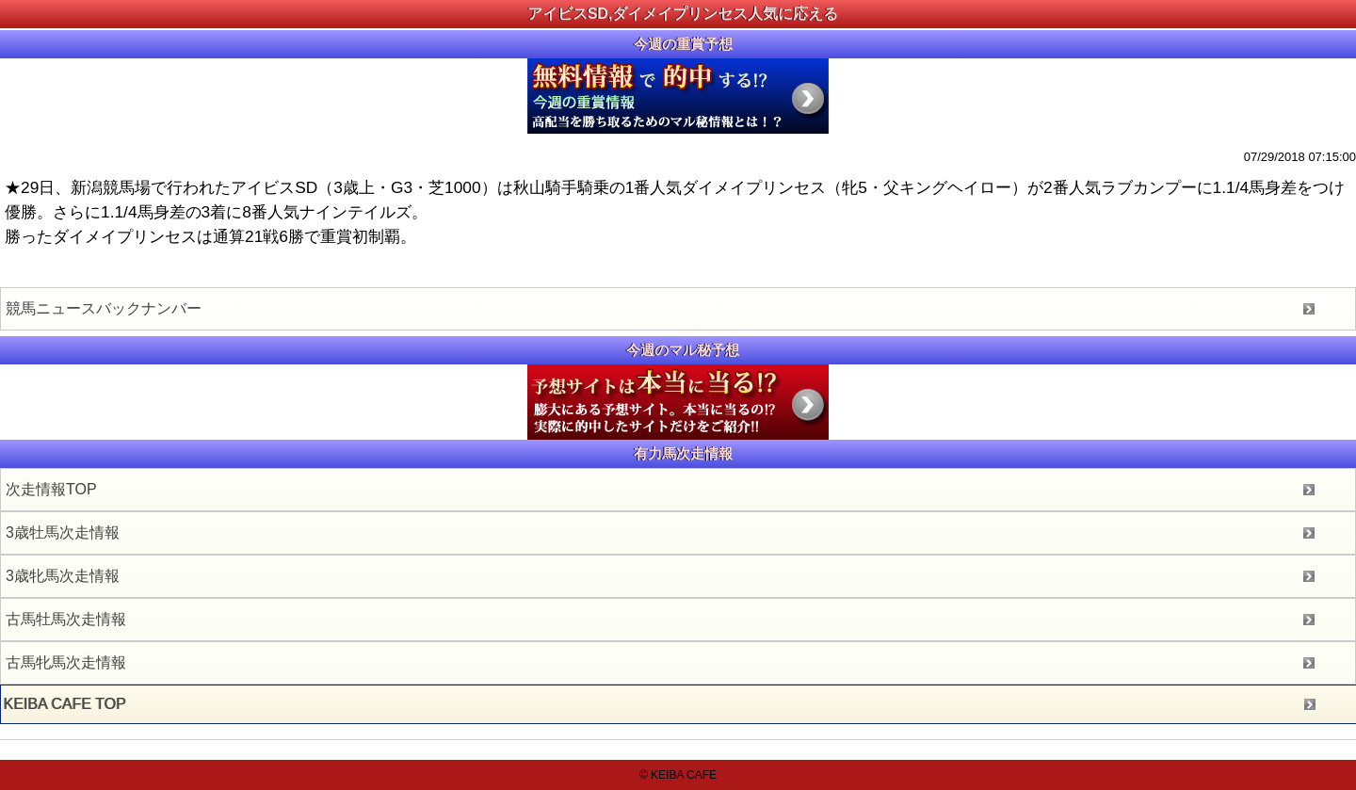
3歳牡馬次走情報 (63, 532)
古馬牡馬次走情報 (66, 619)
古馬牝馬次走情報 (66, 662)
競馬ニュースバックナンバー (104, 308)
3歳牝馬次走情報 (63, 576)
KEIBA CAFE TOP (65, 704)
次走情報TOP (51, 489)
